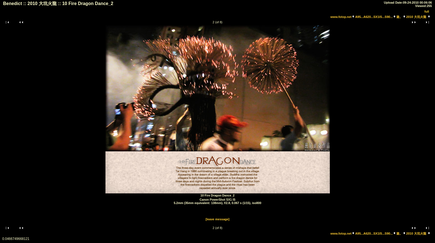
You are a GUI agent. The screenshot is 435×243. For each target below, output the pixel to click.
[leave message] (217, 219)
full (426, 11)
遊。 (399, 16)
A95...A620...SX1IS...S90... (374, 16)
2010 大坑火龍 (416, 16)
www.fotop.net (340, 16)
